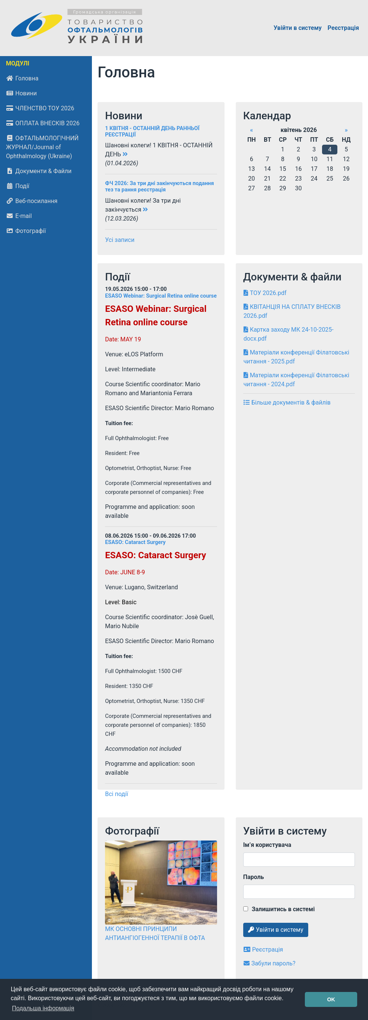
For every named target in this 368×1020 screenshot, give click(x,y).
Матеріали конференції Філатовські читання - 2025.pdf (296, 357)
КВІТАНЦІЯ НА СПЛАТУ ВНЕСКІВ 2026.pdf (292, 311)
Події (17, 186)
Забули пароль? (270, 963)
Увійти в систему (297, 27)
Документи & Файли (39, 171)
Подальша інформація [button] (43, 1008)
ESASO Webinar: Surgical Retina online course (161, 296)
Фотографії (26, 230)
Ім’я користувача (267, 844)
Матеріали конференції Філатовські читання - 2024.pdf (296, 380)
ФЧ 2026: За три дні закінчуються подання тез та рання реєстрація (159, 186)
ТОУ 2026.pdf (265, 293)
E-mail (19, 215)
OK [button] (331, 999)
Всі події (116, 794)
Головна (22, 78)
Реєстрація (343, 27)
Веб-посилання (32, 201)
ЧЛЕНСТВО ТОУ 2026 (40, 108)
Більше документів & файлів (287, 402)
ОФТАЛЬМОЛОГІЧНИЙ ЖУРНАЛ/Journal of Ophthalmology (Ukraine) (42, 147)
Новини (21, 93)
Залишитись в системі (279, 909)
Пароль (253, 877)
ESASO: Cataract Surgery (135, 542)
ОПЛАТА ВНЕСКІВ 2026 (43, 123)
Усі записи (119, 239)
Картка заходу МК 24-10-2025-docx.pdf (289, 334)
